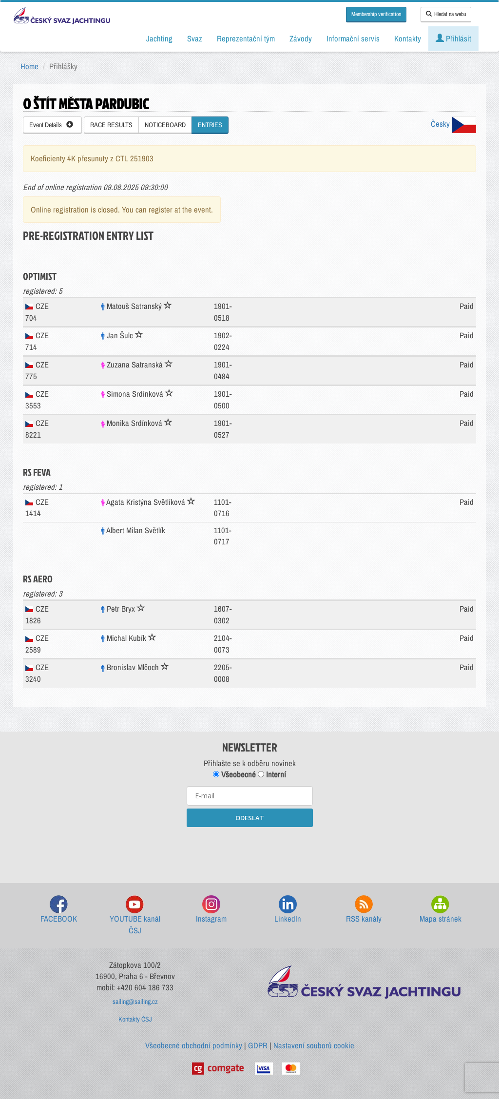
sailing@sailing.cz (135, 1001)
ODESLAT (249, 817)
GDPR (258, 1045)
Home (29, 66)
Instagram (211, 909)
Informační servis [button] (353, 38)
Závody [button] (300, 38)
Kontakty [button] (407, 38)
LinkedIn (287, 909)
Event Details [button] (51, 124)
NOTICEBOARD (165, 124)
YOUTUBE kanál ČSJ (135, 915)
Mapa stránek (440, 909)
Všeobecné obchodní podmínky (193, 1045)
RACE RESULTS (111, 124)
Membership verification (376, 14)
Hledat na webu (446, 14)
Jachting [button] (159, 38)
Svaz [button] (194, 38)
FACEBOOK (58, 909)
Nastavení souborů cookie (313, 1045)
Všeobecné (234, 774)
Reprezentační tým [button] (246, 38)
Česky (453, 123)
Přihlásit (453, 38)
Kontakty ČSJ (135, 1019)
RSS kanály (364, 909)
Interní (272, 774)
